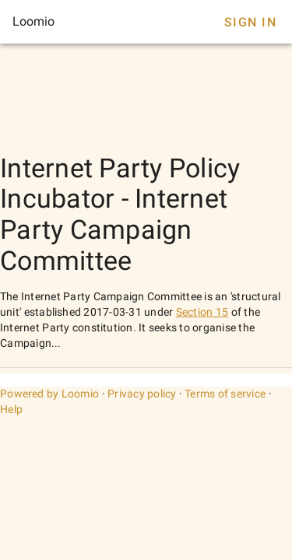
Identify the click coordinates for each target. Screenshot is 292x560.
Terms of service (225, 393)
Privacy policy (142, 393)
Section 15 (202, 312)
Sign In (250, 22)
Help (11, 409)
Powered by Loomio (49, 393)
